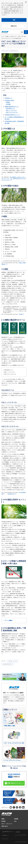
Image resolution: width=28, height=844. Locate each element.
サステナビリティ (14, 50)
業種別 (7, 36)
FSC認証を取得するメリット (12, 114)
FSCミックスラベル (11, 110)
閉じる (26, 2)
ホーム (2, 36)
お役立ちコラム (13, 36)
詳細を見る (14, 26)
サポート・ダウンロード (6, 823)
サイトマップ (5, 838)
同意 (14, 20)
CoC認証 (8, 104)
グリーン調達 (8, 620)
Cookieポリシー (6, 835)
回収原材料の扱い (12, 493)
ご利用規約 (17, 831)
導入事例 (3, 821)
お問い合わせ (4, 826)
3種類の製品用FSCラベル (12, 106)
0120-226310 (14, 774)
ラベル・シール (5, 50)
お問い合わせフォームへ (14, 783)
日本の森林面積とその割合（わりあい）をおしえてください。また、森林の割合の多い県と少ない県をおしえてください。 (13, 179)
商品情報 (16, 818)
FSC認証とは (8, 98)
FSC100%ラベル (10, 108)
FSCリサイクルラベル (12, 112)
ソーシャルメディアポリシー (20, 836)
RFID (15, 821)
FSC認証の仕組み (9, 100)
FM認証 (8, 102)
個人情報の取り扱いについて (8, 832)
